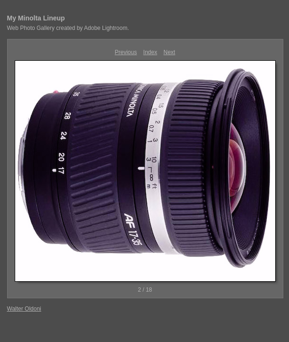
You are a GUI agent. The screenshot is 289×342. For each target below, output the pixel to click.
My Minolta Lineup (36, 18)
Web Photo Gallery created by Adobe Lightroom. (68, 28)
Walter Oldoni (24, 308)
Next (170, 52)
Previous (126, 52)
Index (150, 52)
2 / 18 (145, 289)
